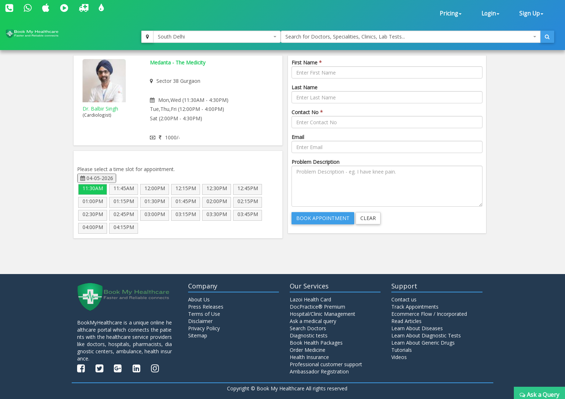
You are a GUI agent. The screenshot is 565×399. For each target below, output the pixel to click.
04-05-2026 (96, 178)
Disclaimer (200, 321)
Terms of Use (204, 313)
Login (490, 13)
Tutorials (401, 349)
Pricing (451, 13)
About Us (199, 299)
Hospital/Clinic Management (322, 313)
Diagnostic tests (309, 335)
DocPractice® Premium (317, 306)
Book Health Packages (316, 342)
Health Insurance (309, 357)
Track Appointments (415, 306)
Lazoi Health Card (310, 299)
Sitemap (197, 335)
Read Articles (406, 321)
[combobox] (217, 37)
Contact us (404, 299)
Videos (399, 357)
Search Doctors (308, 328)
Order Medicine (307, 349)
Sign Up (531, 13)
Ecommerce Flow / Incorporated (429, 313)
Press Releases (205, 306)
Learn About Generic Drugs (423, 342)
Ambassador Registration (319, 371)
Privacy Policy (204, 328)
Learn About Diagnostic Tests (426, 335)
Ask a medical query (313, 321)
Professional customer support (326, 364)
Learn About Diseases (417, 328)
